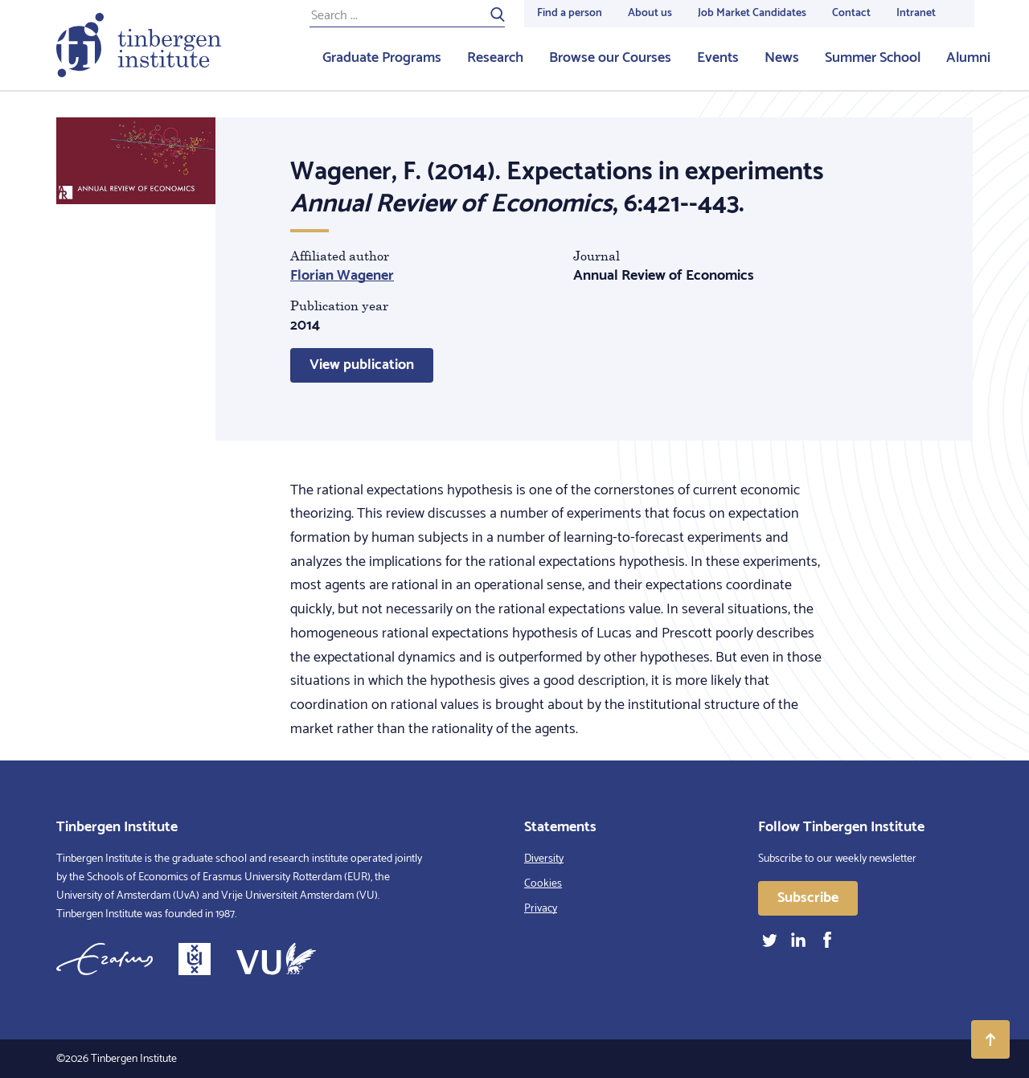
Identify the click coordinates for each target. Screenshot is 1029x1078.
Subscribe (807, 898)
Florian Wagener (342, 276)
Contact (851, 13)
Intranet (916, 13)
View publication (362, 365)
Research (495, 58)
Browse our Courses (610, 58)
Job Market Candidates (752, 13)
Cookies (543, 884)
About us (650, 13)
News (782, 58)
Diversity (544, 859)
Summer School (872, 58)
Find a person (569, 13)
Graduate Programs (381, 58)
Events (718, 58)
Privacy (540, 909)
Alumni (968, 58)
